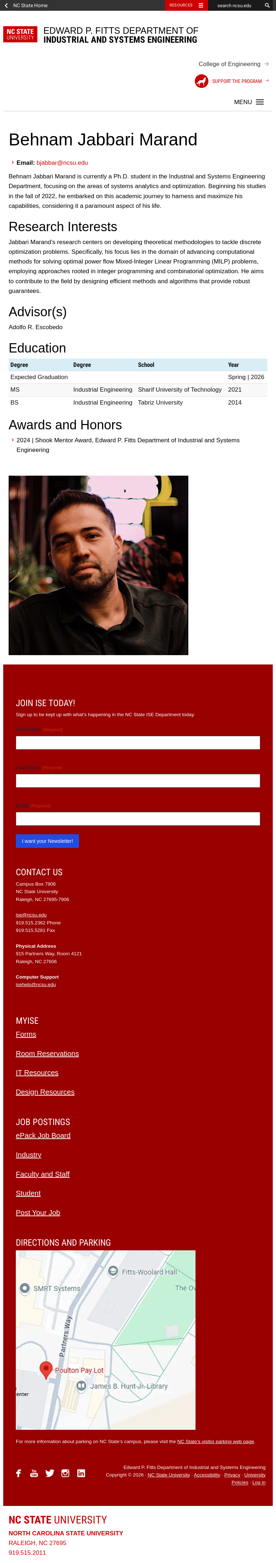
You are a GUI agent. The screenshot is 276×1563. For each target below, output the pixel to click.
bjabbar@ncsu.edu (62, 162)
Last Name (39, 768)
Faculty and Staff (43, 1174)
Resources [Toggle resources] (181, 5)
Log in (259, 1482)
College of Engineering (230, 64)
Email (33, 806)
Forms (26, 1034)
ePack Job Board (43, 1135)
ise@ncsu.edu (31, 915)
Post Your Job (38, 1213)
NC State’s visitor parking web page (215, 1441)
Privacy (232, 1475)
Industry (28, 1155)
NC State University (169, 1475)
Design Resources (45, 1092)
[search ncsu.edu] (235, 5)
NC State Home (30, 5)
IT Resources (37, 1073)
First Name (39, 730)
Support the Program (228, 81)
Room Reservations (47, 1054)
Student (28, 1193)
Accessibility (207, 1475)
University (58, 1519)
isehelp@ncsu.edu (36, 984)
